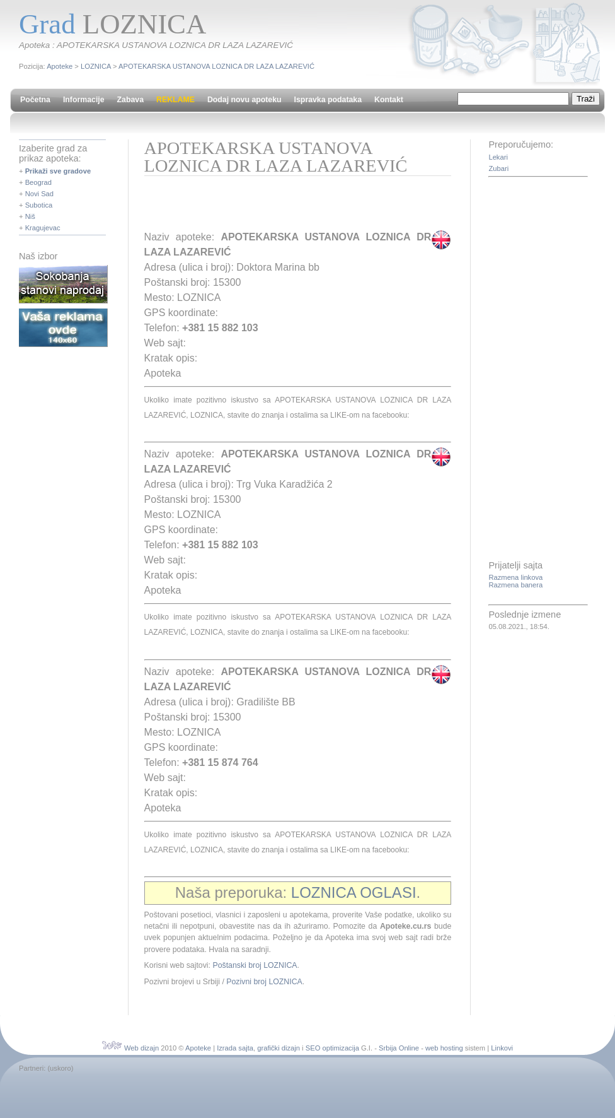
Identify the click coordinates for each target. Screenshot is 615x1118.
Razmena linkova (515, 577)
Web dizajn (141, 1048)
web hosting (444, 1048)
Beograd (38, 182)
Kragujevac (42, 228)
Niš (30, 216)
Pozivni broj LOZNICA (264, 981)
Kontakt (388, 99)
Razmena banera (515, 585)
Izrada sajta (235, 1048)
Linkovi (502, 1048)
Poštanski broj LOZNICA (254, 965)
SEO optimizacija (332, 1048)
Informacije (84, 99)
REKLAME (175, 99)
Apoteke (59, 66)
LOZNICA (96, 66)
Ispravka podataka (328, 99)
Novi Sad (39, 193)
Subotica (39, 205)
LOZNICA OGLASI (354, 892)
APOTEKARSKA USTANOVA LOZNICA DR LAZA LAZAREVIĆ (216, 66)
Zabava (130, 99)
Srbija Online (399, 1048)
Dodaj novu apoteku (244, 99)
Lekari (497, 157)
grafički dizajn (278, 1048)
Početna (35, 99)
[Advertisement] (291, 208)
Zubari (498, 168)
